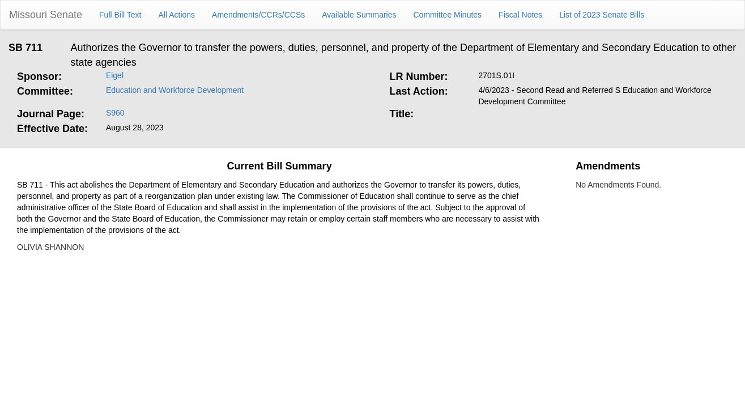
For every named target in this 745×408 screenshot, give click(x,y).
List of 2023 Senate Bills (601, 14)
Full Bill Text (120, 14)
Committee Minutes (448, 14)
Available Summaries (359, 14)
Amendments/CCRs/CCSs (258, 14)
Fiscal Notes (520, 14)
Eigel (115, 75)
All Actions (177, 14)
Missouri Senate (45, 14)
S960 (115, 112)
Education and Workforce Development (175, 90)
